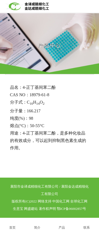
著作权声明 (47, 209)
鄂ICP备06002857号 (71, 209)
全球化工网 (78, 201)
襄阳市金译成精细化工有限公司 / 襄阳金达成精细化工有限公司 (49, 190)
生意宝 (18, 209)
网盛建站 (31, 209)
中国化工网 (60, 201)
